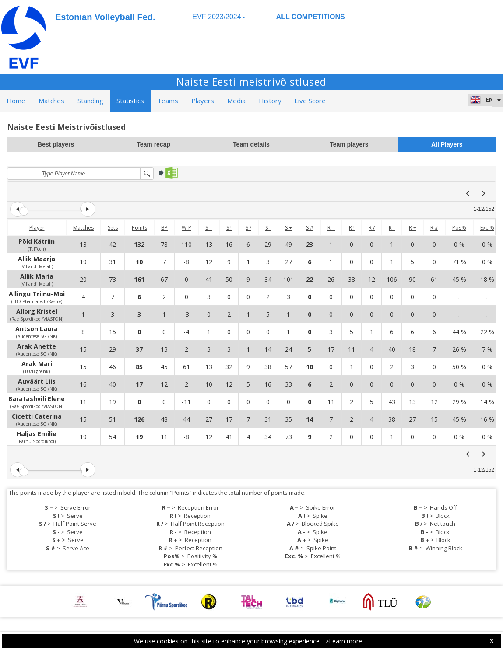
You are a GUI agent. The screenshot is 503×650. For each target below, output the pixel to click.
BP (164, 227)
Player (37, 227)
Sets (113, 227)
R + (412, 227)
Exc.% (487, 227)
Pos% (459, 227)
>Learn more (343, 641)
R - (392, 227)
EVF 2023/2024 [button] (218, 17)
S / (248, 227)
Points (139, 227)
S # (309, 227)
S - (268, 227)
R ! (352, 227)
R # (434, 227)
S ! (229, 227)
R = (331, 227)
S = (208, 227)
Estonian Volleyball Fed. (105, 17)
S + (288, 227)
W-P (186, 227)
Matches (83, 227)
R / (372, 227)
